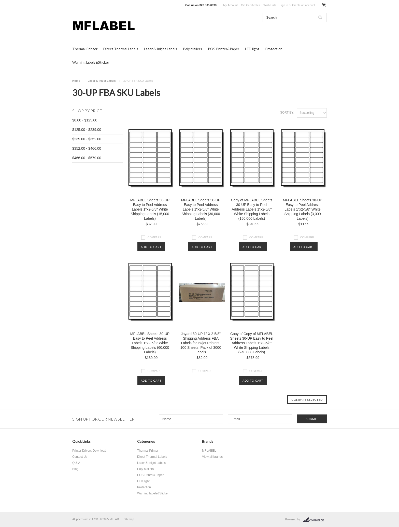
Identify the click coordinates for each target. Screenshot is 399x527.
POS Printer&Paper (223, 49)
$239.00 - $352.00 (86, 139)
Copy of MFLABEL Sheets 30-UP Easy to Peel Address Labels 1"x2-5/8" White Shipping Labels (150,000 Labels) (252, 209)
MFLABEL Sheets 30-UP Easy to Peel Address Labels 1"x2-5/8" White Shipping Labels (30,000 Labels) (200, 209)
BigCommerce (315, 519)
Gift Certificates (250, 5)
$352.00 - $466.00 (86, 148)
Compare (155, 237)
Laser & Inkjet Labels (160, 49)
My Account (230, 5)
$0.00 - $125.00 (84, 120)
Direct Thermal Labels (120, 49)
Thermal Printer (84, 49)
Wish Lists (269, 5)
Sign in (283, 5)
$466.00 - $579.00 (86, 158)
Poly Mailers (192, 49)
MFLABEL (209, 450)
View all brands (212, 457)
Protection (273, 49)
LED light (252, 49)
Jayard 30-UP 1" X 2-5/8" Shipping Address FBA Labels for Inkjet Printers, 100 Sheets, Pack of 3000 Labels (200, 343)
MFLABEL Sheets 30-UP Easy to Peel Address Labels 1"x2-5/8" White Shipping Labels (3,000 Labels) (302, 209)
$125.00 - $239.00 (86, 130)
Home (76, 80)
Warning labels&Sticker (90, 62)
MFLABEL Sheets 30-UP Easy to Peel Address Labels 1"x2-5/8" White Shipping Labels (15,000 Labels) (149, 209)
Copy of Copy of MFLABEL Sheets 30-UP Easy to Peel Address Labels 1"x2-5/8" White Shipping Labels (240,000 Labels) (251, 343)
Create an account (303, 5)
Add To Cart (151, 246)
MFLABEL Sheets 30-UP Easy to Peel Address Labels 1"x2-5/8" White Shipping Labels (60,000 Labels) (149, 343)
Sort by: (287, 112)
